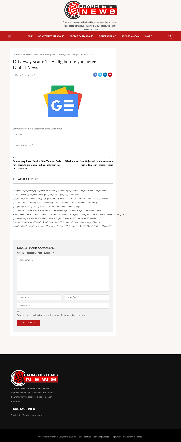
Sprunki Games (119, 437)
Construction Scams (51, 36)
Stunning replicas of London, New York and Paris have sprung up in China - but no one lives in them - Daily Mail (37, 163)
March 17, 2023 (22, 75)
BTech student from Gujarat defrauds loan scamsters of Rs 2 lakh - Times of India (89, 161)
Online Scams (32, 54)
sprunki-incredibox (135, 437)
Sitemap (96, 437)
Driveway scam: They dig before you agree (31, 129)
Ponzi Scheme (107, 36)
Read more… (18, 134)
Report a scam (130, 36)
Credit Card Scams (81, 36)
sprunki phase (106, 437)
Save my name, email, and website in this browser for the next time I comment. (51, 315)
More (148, 36)
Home (29, 36)
